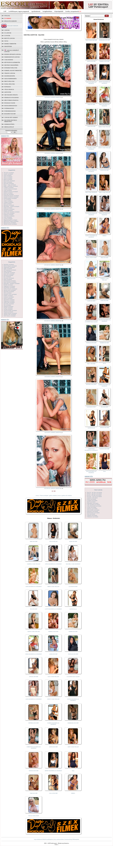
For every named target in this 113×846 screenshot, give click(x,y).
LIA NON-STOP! (73, 586)
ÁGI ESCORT (33, 609)
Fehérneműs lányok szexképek (11, 195)
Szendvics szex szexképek (10, 294)
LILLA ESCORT (53, 793)
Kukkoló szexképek (8, 214)
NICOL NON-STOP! (33, 815)
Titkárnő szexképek (8, 306)
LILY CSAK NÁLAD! (53, 676)
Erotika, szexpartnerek (72, 11)
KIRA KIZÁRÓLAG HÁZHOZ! (33, 654)
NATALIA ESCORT (73, 654)
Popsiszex (7, 86)
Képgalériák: (11, 170)
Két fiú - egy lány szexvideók (94, 493)
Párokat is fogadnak (11, 97)
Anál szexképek (8, 175)
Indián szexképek (8, 207)
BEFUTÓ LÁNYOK (9, 38)
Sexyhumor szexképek (9, 287)
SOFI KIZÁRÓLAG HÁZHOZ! (34, 586)
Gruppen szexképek (8, 202)
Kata (73, 770)
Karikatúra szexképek (9, 209)
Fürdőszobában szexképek (10, 198)
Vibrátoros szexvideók (92, 516)
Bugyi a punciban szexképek (11, 186)
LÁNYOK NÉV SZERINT (11, 117)
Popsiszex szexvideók (92, 511)
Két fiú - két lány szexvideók (94, 495)
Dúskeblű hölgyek (10, 67)
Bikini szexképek (8, 179)
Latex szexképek (8, 217)
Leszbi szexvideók (91, 507)
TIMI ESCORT (33, 793)
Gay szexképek (7, 199)
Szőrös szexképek (8, 298)
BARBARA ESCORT (73, 723)
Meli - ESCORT (91, 363)
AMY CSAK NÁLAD (73, 746)
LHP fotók (7, 92)
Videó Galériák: (98, 490)
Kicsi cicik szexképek (9, 213)
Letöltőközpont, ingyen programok (19, 11)
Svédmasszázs (9, 108)
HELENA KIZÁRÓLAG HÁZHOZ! (104, 320)
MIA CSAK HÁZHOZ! (91, 192)
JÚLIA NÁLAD (53, 541)
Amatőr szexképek (8, 174)
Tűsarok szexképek (8, 311)
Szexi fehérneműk (10, 78)
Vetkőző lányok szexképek (10, 313)
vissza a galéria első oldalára (65, 495)
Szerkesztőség (68, 839)
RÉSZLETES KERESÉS (10, 21)
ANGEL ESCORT (33, 676)
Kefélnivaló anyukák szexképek (12, 211)
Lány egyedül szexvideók (93, 504)
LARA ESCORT (53, 654)
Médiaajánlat (76, 839)
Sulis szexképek (8, 293)
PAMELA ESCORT (53, 631)
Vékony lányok (9, 73)
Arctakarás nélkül (11, 94)
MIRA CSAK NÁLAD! (53, 586)
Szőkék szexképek (8, 295)
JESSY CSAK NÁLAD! (53, 699)
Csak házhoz (8, 59)
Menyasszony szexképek (10, 222)
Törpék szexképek (8, 307)
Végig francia (9, 89)
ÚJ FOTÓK (7, 35)
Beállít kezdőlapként (48, 839)
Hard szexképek (8, 203)
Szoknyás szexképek (9, 297)
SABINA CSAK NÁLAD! (33, 564)
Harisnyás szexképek (9, 205)
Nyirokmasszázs (10, 111)
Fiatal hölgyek (9, 84)
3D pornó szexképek (9, 172)
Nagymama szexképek (9, 267)
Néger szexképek (8, 268)
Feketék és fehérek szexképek (11, 197)
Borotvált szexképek (9, 183)
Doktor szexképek (8, 193)
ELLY (104, 363)
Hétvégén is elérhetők (12, 62)
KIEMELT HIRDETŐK (10, 43)
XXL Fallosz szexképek (9, 316)
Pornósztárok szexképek (10, 280)
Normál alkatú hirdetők (12, 70)
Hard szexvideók (91, 502)
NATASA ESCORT (33, 770)
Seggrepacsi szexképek (9, 286)
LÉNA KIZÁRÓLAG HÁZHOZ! (53, 564)
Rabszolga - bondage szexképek (12, 283)
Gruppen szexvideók (92, 500)
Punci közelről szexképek (10, 282)
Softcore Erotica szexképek (10, 289)
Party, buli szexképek (9, 274)
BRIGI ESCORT (91, 278)
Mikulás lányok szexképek (10, 224)
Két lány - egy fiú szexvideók (94, 496)
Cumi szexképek (8, 190)
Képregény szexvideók (92, 503)
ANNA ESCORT (104, 170)
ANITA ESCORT (53, 746)
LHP (4, 11)
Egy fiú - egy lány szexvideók (94, 492)
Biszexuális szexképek (9, 180)
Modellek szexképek (9, 264)
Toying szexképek (8, 309)
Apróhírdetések (35, 11)
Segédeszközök (9, 76)
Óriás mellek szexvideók (93, 510)
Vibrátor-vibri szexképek (10, 314)
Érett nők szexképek (9, 194)
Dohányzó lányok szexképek (11, 191)
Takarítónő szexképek (9, 299)
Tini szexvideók (91, 514)
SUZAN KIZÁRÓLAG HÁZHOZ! (73, 699)
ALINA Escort (73, 609)
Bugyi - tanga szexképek (10, 184)
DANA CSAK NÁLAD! (34, 631)
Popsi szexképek (8, 279)
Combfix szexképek (9, 187)
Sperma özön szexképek (10, 290)
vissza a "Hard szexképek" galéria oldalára (46, 495)
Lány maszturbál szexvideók (94, 506)
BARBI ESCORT (73, 631)
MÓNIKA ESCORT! (33, 723)
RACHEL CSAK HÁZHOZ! (73, 564)
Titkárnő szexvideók (92, 515)
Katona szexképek (8, 210)
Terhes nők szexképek (9, 302)
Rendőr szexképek (8, 284)
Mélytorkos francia (11, 100)
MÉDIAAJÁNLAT (9, 127)
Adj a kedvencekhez (59, 839)
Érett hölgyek (9, 81)
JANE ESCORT (73, 541)
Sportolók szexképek (9, 291)
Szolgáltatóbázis (47, 11)
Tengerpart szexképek (9, 301)
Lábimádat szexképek (9, 216)
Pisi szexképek (7, 276)
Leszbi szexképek (8, 218)
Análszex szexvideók (92, 498)
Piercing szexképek (8, 275)
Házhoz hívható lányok (12, 54)
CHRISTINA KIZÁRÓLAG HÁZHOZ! (34, 747)
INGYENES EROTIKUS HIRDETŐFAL (10, 120)
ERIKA (73, 793)
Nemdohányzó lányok (12, 57)
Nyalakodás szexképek (9, 272)
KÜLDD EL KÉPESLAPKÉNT (53, 97)
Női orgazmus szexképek (10, 270)
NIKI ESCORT (33, 541)
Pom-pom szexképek (9, 278)
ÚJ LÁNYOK (7, 33)
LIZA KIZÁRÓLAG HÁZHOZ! (34, 699)
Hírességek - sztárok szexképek (11, 206)
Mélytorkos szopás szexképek (11, 221)
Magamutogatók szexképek (10, 220)
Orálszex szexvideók (92, 508)
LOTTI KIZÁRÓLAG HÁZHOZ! (53, 609)
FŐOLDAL (7, 15)
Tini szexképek (7, 305)
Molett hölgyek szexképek (10, 266)
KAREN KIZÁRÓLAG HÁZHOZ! (53, 723)
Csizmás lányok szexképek (10, 189)
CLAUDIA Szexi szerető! (73, 676)
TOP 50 (6, 41)
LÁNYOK (6, 30)
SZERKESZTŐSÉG (9, 124)
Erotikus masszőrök (11, 65)
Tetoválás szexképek (9, 303)
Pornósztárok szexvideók (93, 512)
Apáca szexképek (8, 176)
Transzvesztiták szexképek (10, 310)
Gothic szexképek (8, 201)
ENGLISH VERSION (12, 25)
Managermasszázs (10, 105)
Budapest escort (10, 113)
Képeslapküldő (58, 11)
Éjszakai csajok (9, 103)
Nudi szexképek (8, 271)
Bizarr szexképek (8, 182)
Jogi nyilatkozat (38, 839)
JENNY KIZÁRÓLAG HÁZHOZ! (53, 770)
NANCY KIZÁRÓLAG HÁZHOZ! (91, 236)
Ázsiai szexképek (8, 178)
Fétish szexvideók (91, 499)
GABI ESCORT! (91, 301)
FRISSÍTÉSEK (8, 46)
